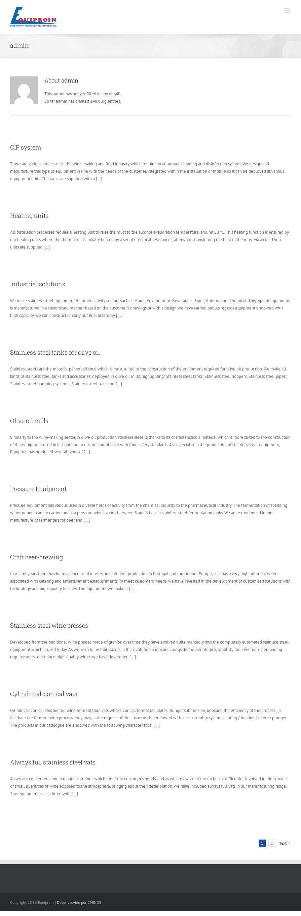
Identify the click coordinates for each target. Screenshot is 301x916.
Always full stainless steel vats (53, 762)
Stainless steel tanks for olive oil (55, 352)
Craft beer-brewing (36, 557)
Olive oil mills (29, 421)
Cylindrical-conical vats (43, 694)
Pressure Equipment (38, 489)
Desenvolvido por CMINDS (79, 902)
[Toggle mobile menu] (287, 10)
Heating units (29, 215)
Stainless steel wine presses (49, 625)
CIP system (25, 147)
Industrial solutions (37, 284)
